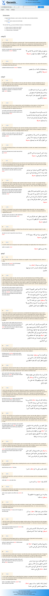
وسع (43, 303)
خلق (40, 561)
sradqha (20, 425)
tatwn (13, 373)
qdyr (20, 560)
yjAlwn (21, 88)
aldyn (17, 327)
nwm (3, 289)
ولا (32, 51)
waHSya (7, 583)
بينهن (30, 563)
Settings (13, 9)
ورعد (45, 92)
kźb (8, 354)
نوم (41, 292)
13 (2, 275)
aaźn (10, 49)
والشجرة (40, 405)
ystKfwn (4, 133)
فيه (33, 89)
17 (2, 387)
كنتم (43, 327)
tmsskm (5, 110)
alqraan (3, 401)
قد (32, 544)
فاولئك (40, 268)
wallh (3, 91)
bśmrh (6, 449)
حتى (27, 324)
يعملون (42, 120)
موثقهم (39, 380)
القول (43, 140)
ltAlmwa (9, 560)
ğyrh (12, 190)
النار (32, 268)
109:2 (26, 0)
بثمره (41, 450)
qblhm (14, 354)
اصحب (36, 268)
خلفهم (28, 297)
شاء (45, 303)
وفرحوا (41, 330)
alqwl (15, 134)
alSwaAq (15, 89)
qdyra (10, 543)
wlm (17, 526)
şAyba (12, 189)
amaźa (6, 528)
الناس (37, 134)
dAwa (8, 327)
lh (4, 289)
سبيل (28, 172)
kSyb (5, 88)
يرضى (28, 137)
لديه (33, 481)
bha (3, 112)
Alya (6, 376)
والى (45, 191)
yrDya (10, 134)
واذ (46, 400)
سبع (37, 561)
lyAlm (3, 581)
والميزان (34, 196)
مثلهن (41, 563)
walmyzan (4, 192)
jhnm (8, 50)
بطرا (45, 172)
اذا (46, 327)
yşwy (16, 426)
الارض (30, 153)
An (9, 169)
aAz (10, 214)
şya (20, 112)
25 (2, 536)
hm (8, 264)
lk (6, 398)
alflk (3, 324)
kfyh (14, 449)
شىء (37, 155)
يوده (45, 305)
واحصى (38, 586)
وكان (39, 140)
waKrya (3, 542)
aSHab (3, 264)
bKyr (13, 192)
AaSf (3, 325)
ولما (28, 355)
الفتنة (43, 53)
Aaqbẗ (3, 356)
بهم (30, 327)
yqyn (7, 511)
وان (36, 53)
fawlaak (18, 263)
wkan (17, 134)
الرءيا (41, 403)
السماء (37, 89)
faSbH (9, 449)
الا (26, 51)
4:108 (7, 125)
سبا (34, 514)
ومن (45, 428)
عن (31, 172)
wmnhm (4, 49)
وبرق (42, 92)
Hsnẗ (8, 110)
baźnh (9, 290)
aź (2, 134)
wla (13, 49)
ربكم (37, 425)
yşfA (3, 290)
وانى (42, 199)
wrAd (16, 88)
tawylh (3, 354)
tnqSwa (16, 190)
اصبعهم (33, 92)
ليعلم (45, 583)
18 (2, 413)
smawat (11, 559)
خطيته (45, 268)
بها (34, 115)
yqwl (8, 49)
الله (28, 117)
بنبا (31, 514)
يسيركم (39, 324)
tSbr (5, 467)
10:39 (7, 345)
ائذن (36, 51)
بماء (41, 433)
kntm (20, 322)
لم (38, 355)
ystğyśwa (4, 426)
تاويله (42, 357)
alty (3, 399)
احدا (29, 456)
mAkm (8, 373)
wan (6, 50)
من (42, 51)
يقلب (33, 450)
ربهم (31, 234)
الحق (42, 425)
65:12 (7, 551)
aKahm (9, 189)
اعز (36, 216)
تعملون (45, 222)
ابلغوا (38, 583)
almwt (20, 89)
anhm (5, 233)
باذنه (45, 297)
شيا (32, 117)
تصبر (41, 469)
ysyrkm (7, 322)
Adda (12, 583)
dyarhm (16, 168)
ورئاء (42, 172)
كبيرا (27, 408)
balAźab (8, 67)
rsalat (12, 581)
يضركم (39, 117)
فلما (45, 380)
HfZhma (20, 293)
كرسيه (39, 303)
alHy (11, 287)
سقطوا (39, 53)
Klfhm (3, 291)
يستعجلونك (43, 69)
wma (12, 151)
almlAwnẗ (17, 399)
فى (46, 53)
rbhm (14, 233)
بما (46, 120)
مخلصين (30, 335)
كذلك (38, 357)
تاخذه (27, 289)
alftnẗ (20, 49)
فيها (27, 268)
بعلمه (31, 355)
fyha (10, 264)
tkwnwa (5, 168)
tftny (15, 49)
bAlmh (14, 353)
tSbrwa (7, 112)
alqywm (14, 287)
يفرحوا (37, 115)
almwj (9, 325)
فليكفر (39, 428)
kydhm (18, 112)
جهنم (33, 53)
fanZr (17, 354)
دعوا (36, 335)
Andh (5, 290)
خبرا (27, 469)
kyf (19, 354)
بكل (40, 155)
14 (2, 310)
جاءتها (35, 330)
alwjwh (19, 426)
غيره (30, 194)
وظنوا (29, 332)
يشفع (34, 294)
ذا (40, 294)
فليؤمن (28, 425)
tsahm (10, 110)
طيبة (45, 330)
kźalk (6, 354)
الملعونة (35, 405)
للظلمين (28, 428)
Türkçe (7, 9)
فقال (35, 511)
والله (27, 95)
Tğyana (18, 401)
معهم (40, 137)
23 (2, 502)
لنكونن (30, 338)
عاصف (29, 330)
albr (11, 322)
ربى (30, 219)
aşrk (21, 450)
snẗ (20, 287)
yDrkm (14, 112)
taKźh (18, 287)
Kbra (15, 467)
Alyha (11, 542)
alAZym (8, 294)
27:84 (7, 519)
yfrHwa (20, 110)
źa (20, 289)
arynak (5, 399)
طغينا (31, 408)
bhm (8, 324)
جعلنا (45, 403)
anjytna (21, 327)
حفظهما (41, 305)
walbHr (13, 322)
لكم (37, 194)
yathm (20, 353)
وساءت (40, 436)
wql (3, 423)
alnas (8, 133)
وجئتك (40, 514)
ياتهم (45, 357)
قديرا (30, 546)
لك (41, 400)
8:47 (7, 160)
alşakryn (12, 328)
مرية (38, 234)
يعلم (42, 297)
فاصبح (37, 450)
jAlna (19, 398)
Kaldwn (12, 264)
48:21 (7, 536)
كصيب (43, 89)
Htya (16, 322)
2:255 (7, 275)
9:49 (7, 40)
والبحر (30, 324)
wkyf (3, 467)
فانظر (41, 360)
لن (44, 374)
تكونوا (43, 170)
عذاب (31, 199)
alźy (22, 289)
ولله (46, 153)
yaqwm (16, 189)
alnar (6, 264)
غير (41, 511)
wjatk (20, 509)
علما (39, 497)
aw (3, 88)
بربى (32, 456)
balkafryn (15, 50)
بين (38, 297)
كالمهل (38, 433)
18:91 (7, 473)
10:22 (7, 310)
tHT (17, 509)
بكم (28, 377)
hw (9, 287)
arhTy (8, 214)
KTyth (15, 263)
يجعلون (38, 92)
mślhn (19, 559)
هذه (33, 338)
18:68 (7, 461)
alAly (5, 294)
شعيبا (35, 191)
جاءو (40, 528)
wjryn (5, 324)
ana (3, 425)
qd (13, 542)
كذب (34, 357)
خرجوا (34, 170)
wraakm (4, 216)
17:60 (7, 387)
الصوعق (37, 95)
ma (7, 134)
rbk (9, 398)
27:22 (7, 502)
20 (2, 461)
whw (20, 133)
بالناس (30, 400)
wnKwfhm (7, 401)
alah (10, 190)
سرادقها (36, 431)
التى (37, 403)
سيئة (40, 115)
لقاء (34, 234)
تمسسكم (42, 112)
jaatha (19, 324)
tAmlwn (15, 216)
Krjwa (11, 168)
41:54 (7, 226)
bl (2, 353)
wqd (5, 480)
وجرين (34, 327)
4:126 (7, 145)
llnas (11, 399)
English (2, 9)
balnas (14, 398)
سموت (34, 561)
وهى (38, 453)
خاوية (35, 453)
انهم (43, 234)
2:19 (7, 80)
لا (42, 117)
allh (3, 113)
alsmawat (9, 151)
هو (39, 289)
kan (21, 354)
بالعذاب (37, 69)
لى (34, 51)
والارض (29, 303)
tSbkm (15, 110)
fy (18, 49)
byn (16, 290)
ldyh (13, 480)
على (30, 380)
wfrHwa (14, 324)
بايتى (30, 528)
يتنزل (37, 563)
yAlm (12, 290)
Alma (3, 494)
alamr (3, 560)
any (7, 192)
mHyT (3, 77)
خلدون (45, 270)
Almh (15, 291)
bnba (5, 511)
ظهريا (34, 219)
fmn (11, 423)
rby (10, 216)
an (2, 110)
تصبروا (28, 115)
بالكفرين (44, 56)
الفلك (38, 327)
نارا (45, 431)
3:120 (7, 102)
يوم (28, 199)
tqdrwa (8, 542)
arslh (6, 373)
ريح (32, 330)
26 (2, 551)
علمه (32, 300)
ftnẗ (9, 399)
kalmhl (14, 426)
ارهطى (40, 216)
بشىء (38, 300)
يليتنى (41, 456)
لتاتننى (40, 377)
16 (2, 365)
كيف (38, 360)
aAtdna (5, 425)
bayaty (14, 526)
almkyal (19, 190)
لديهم (43, 586)
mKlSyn (13, 327)
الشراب (44, 436)
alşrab (3, 428)
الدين (45, 338)
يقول (39, 51)
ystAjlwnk (4, 67)
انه (27, 234)
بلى (45, 265)
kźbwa (4, 353)
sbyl (11, 169)
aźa (18, 322)
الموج (40, 332)
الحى (36, 289)
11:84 (7, 180)
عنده (31, 294)
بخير (45, 199)
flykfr (22, 423)
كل (35, 332)
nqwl (10, 376)
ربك (36, 400)
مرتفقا (36, 436)
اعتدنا (33, 428)
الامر (33, 563)
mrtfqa (9, 428)
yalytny (17, 450)
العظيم (31, 305)
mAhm (22, 133)
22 (2, 486)
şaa (21, 291)
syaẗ (18, 110)
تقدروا (39, 544)
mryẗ (8, 233)
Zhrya (7, 216)
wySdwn (6, 169)
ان (46, 112)
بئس (27, 433)
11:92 (7, 207)
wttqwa (10, 112)
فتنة (29, 403)
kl (12, 325)
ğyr (5, 509)
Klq (6, 559)
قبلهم (45, 360)
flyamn (15, 423)
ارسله (41, 374)
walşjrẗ (13, 399)
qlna (5, 398)
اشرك (35, 456)
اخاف (39, 199)
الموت (30, 95)
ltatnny (3, 374)
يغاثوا (45, 433)
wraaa (21, 168)
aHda (5, 452)
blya (3, 263)
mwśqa (16, 373)
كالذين (39, 170)
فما (41, 408)
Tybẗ (12, 324)
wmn (18, 423)
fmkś (3, 509)
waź (3, 398)
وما (35, 153)
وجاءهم (44, 332)
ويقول (45, 456)
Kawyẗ (5, 450)
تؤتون (30, 374)
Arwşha (10, 450)
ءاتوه (42, 380)
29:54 (7, 61)
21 (2, 473)
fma (11, 401)
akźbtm (11, 526)
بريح (28, 327)
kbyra (21, 401)
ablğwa (9, 581)
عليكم (35, 199)
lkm (6, 190)
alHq (5, 423)
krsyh (5, 293)
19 (2, 441)
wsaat (6, 428)
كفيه (29, 450)
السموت (38, 153)
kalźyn (8, 168)
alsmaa (9, 88)
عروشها (28, 453)
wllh (3, 151)
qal (14, 189)
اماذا (35, 531)
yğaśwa (8, 426)
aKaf (18, 192)
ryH (22, 324)
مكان (32, 332)
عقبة (32, 360)
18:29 (7, 413)
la (12, 112)
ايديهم (35, 297)
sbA (8, 559)
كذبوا (43, 355)
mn (6, 49)
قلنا (43, 400)
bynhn (6, 560)
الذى (37, 294)
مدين (42, 191)
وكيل (42, 383)
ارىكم (28, 196)
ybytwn (5, 134)
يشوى (34, 433)
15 (2, 345)
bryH (10, 324)
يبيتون (35, 137)
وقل (45, 425)
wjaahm (6, 325)
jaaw (7, 526)
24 (2, 519)
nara (12, 425)
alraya (21, 398)
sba (3, 511)
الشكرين (42, 341)
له (39, 292)
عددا (29, 586)
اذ (38, 137)
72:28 (7, 574)
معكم (37, 374)
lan (19, 327)
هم (29, 268)
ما (32, 137)
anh (18, 233)
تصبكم (44, 115)
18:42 (7, 441)
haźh (5, 328)
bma (5, 113)
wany (15, 192)
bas (22, 426)
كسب (40, 265)
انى (31, 196)
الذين (31, 357)
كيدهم (35, 117)
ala (17, 49)
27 (2, 574)
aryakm (10, 192)
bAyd (7, 509)
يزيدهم (37, 408)
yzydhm (13, 401)
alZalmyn (7, 356)
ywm (5, 193)
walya (3, 189)
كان (35, 360)
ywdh (17, 293)
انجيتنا (38, 338)
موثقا (27, 374)
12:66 (7, 365)
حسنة (38, 112)
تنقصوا (44, 196)
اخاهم (39, 191)
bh (13, 263)
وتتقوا (45, 117)
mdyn (6, 189)
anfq (20, 449)
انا (36, 428)
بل (46, 355)
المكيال (39, 196)
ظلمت (30, 89)
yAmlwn (8, 113)
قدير (29, 566)
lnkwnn (7, 328)
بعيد (38, 511)
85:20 (7, 242)
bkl (21, 151)
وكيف (45, 469)
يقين (29, 514)
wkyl (12, 376)
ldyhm (3, 583)
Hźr (18, 89)
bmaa (11, 426)
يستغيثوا (29, 431)
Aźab (3, 193)
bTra (19, 168)
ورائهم (40, 248)
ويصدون (34, 172)
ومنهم (45, 51)
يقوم (29, 191)
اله (33, 194)
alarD (15, 151)
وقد (42, 481)
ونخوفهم (44, 408)
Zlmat (13, 88)
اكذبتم (34, 528)
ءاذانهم (44, 95)
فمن (34, 425)
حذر (33, 95)
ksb (6, 263)
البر (34, 324)
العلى (35, 305)
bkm (13, 374)
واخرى (45, 544)
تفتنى (29, 51)
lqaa (12, 233)
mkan (14, 325)
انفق (43, 453)
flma (15, 374)
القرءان (28, 405)
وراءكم (38, 219)
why (3, 450)
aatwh (17, 374)
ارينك (34, 403)
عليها (35, 544)
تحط (45, 514)
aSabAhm (4, 89)
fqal (9, 509)
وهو (43, 137)
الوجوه (30, 433)
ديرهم (28, 170)
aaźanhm (10, 89)
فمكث (45, 511)
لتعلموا (44, 566)
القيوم (32, 289)
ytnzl (21, 559)
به (30, 265)
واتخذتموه (44, 219)
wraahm (8, 247)
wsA (3, 293)
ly (12, 49)
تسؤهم (34, 112)
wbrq (19, 88)
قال (31, 191)
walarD (12, 293)
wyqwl (13, 450)
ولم (28, 528)
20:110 (7, 486)
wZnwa (17, 325)
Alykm (20, 192)
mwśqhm (21, 374)
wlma (17, 353)
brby (3, 452)
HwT (9, 19)
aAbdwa (20, 189)
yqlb (12, 449)
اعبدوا (45, 194)
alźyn (10, 354)
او (46, 89)
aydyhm (18, 290)
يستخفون (44, 134)
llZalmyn (9, 425)
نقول (45, 383)
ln (4, 373)
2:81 (7, 257)
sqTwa (3, 50)
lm (8, 353)
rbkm (9, 423)
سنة (45, 292)
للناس (45, 405)
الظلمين (28, 360)
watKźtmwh (20, 214)
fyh (11, 88)
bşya (11, 291)
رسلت (34, 583)
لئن (42, 338)
